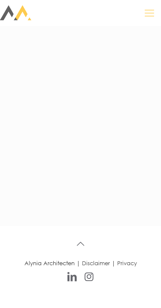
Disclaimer (96, 263)
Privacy (127, 263)
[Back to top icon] (81, 244)
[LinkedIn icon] (72, 276)
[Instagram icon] (89, 276)
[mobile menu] (149, 13)
